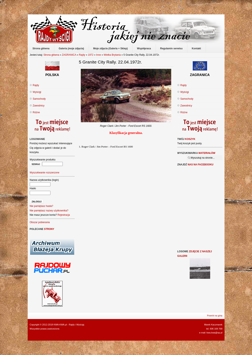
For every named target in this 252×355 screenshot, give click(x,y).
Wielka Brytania (112, 54)
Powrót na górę (214, 315)
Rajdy (82, 54)
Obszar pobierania (40, 222)
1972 (91, 54)
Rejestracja (64, 214)
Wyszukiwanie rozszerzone (44, 172)
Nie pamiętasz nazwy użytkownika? (49, 210)
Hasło (33, 188)
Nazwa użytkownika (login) (44, 180)
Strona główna (51, 54)
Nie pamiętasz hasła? (41, 206)
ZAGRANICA (69, 54)
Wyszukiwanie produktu (43, 159)
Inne (98, 54)
